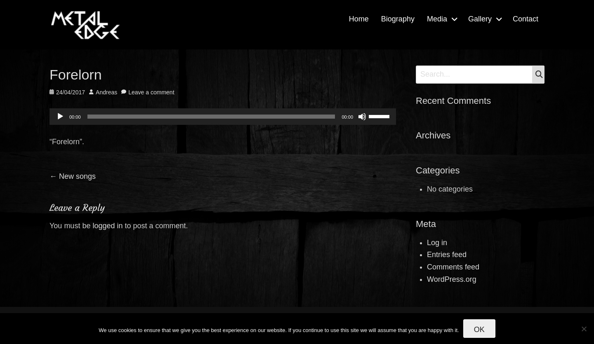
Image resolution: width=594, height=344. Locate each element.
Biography (398, 19)
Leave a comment (151, 92)
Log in (437, 243)
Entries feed (447, 254)
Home (359, 19)
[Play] (60, 116)
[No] (584, 329)
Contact (525, 19)
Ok (479, 329)
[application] (223, 116)
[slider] (211, 117)
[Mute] (362, 116)
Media (437, 19)
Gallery (480, 19)
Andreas (106, 92)
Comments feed (453, 267)
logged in (107, 226)
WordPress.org (451, 279)
